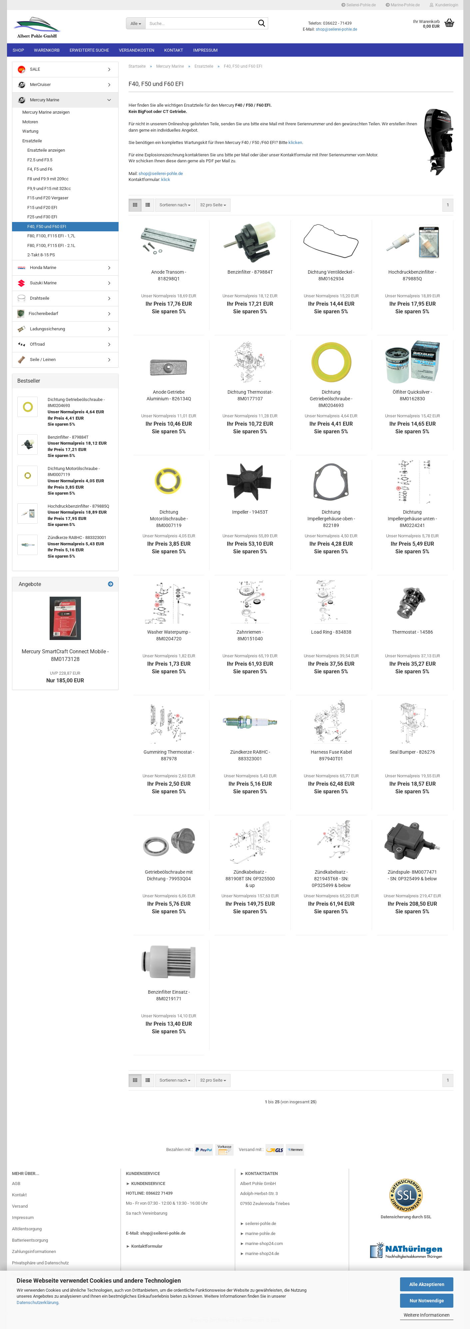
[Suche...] (135, 23)
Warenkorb (47, 50)
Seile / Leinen (36, 360)
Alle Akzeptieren (426, 1284)
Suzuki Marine (37, 283)
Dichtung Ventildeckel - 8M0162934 (331, 275)
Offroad (31, 344)
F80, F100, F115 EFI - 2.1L (51, 245)
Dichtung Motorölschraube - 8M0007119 (169, 518)
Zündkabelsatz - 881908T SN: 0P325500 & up (250, 878)
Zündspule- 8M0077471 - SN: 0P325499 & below (412, 875)
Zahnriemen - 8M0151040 (249, 635)
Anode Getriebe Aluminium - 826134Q (169, 395)
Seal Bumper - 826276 (412, 752)
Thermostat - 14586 (412, 632)
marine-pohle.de (260, 1233)
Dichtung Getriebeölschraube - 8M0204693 (331, 398)
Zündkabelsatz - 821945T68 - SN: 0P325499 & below (331, 878)
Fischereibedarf (38, 314)
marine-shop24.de (261, 1253)
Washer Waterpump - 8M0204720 (169, 635)
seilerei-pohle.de (260, 1223)
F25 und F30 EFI (42, 216)
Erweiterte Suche (89, 50)
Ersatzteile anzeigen (46, 150)
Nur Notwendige (427, 1300)
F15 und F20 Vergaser (47, 197)
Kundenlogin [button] (444, 5)
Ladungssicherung (41, 329)
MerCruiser (34, 85)
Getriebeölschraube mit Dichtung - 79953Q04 (169, 875)
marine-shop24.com (264, 1243)
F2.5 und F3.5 (39, 159)
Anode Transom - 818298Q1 (168, 275)
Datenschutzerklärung (37, 1302)
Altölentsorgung (27, 1228)
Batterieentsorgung (30, 1240)
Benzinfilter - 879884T (250, 272)
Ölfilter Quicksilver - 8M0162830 (412, 395)
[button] (135, 205)
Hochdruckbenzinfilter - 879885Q (412, 275)
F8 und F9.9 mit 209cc (48, 178)
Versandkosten (136, 50)
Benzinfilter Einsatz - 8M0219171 (169, 995)
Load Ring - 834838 (331, 632)
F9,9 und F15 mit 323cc (49, 188)
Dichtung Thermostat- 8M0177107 (250, 395)
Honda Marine (36, 268)
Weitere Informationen (427, 1315)
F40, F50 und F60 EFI (46, 226)
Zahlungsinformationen (34, 1251)
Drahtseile (33, 298)
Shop (18, 50)
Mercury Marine (38, 100)
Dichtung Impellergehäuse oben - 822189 (331, 518)
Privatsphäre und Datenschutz (40, 1262)
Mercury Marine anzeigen (46, 112)
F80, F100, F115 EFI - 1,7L (51, 235)
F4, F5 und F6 (39, 169)
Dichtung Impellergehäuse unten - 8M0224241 (412, 518)
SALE (28, 69)
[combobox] (175, 205)
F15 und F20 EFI (42, 207)
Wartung (30, 131)
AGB (16, 1183)
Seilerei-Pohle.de (358, 5)
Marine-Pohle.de (403, 5)
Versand (20, 1206)
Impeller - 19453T (250, 512)
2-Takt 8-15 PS (41, 254)
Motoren (30, 121)
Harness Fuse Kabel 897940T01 (331, 755)
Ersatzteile (32, 140)
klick (165, 179)
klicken (295, 142)
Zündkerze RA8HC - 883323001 (250, 755)
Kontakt (173, 50)
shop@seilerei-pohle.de (336, 29)
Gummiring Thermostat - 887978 (169, 755)
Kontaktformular (147, 1246)
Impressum (205, 50)
